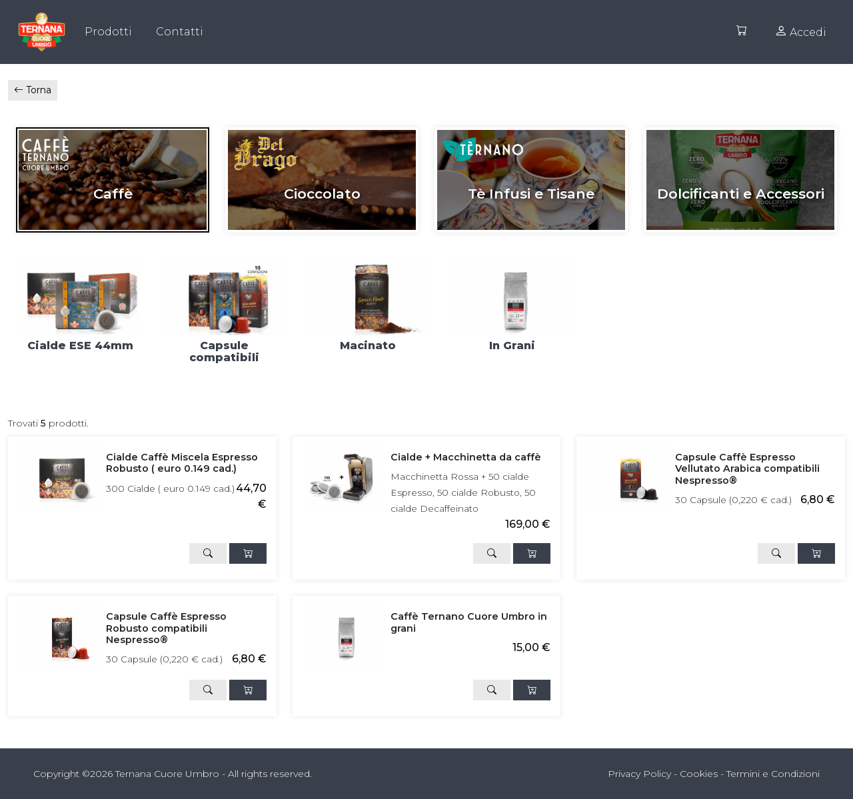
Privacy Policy (639, 774)
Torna (32, 90)
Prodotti (108, 31)
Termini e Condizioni (773, 774)
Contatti (179, 31)
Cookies (699, 774)
